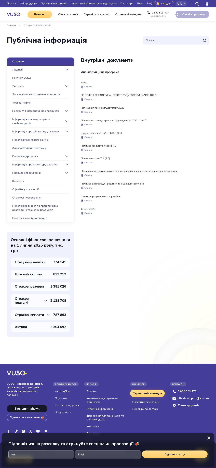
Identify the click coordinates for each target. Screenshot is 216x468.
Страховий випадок (147, 393)
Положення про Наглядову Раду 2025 (105, 111)
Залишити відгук (27, 409)
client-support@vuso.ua (190, 398)
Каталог (36, 14)
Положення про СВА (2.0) (97, 164)
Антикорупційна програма (100, 72)
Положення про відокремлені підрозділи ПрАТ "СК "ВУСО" (118, 124)
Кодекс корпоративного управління (104, 203)
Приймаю (20, 459)
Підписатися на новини (27, 417)
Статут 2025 (89, 216)
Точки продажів (185, 405)
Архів (86, 85)
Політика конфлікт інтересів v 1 (101, 150)
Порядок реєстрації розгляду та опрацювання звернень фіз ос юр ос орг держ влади (136, 177)
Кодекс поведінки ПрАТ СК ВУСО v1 (104, 137)
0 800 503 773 (184, 391)
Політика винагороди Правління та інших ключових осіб (117, 190)
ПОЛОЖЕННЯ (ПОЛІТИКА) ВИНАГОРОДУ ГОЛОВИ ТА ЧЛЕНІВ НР (124, 98)
